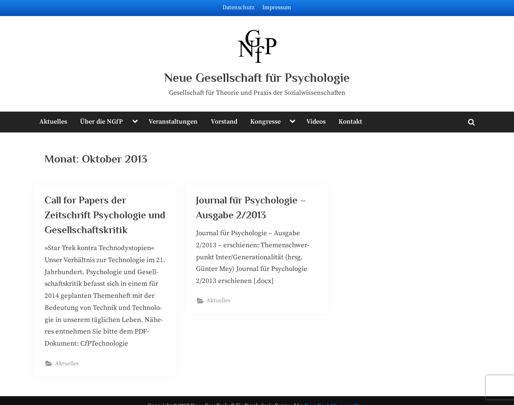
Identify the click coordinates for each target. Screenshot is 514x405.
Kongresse (265, 122)
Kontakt (350, 122)
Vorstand (224, 122)
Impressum (276, 7)
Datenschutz (238, 7)
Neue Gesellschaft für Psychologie (257, 78)
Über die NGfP (101, 122)
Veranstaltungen (173, 122)
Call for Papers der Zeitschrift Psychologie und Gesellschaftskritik (105, 215)
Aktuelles (53, 122)
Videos (316, 122)
